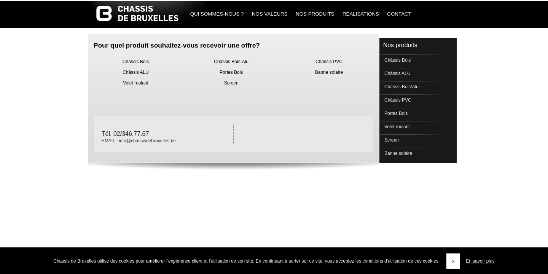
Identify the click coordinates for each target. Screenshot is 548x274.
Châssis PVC (328, 61)
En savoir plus (480, 261)
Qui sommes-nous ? (217, 14)
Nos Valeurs (269, 14)
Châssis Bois (136, 61)
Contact (399, 14)
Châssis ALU (136, 72)
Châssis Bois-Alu (231, 61)
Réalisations (360, 14)
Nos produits (315, 14)
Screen (231, 83)
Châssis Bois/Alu (401, 86)
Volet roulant (135, 83)
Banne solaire (329, 72)
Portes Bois (231, 72)
